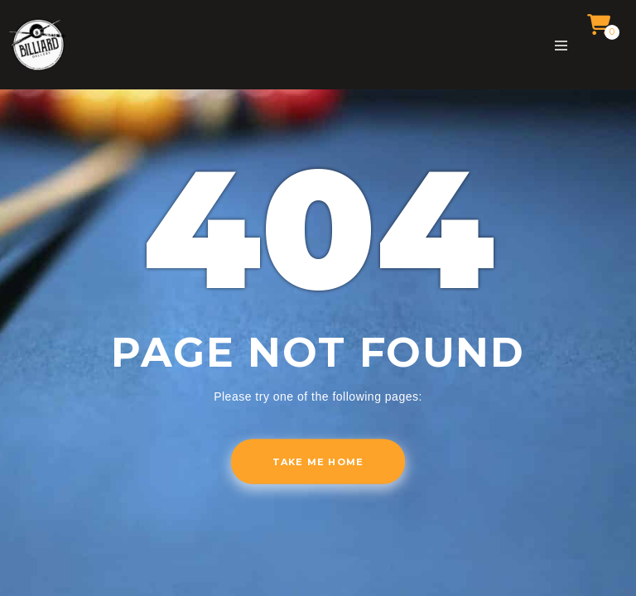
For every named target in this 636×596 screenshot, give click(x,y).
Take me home (318, 462)
